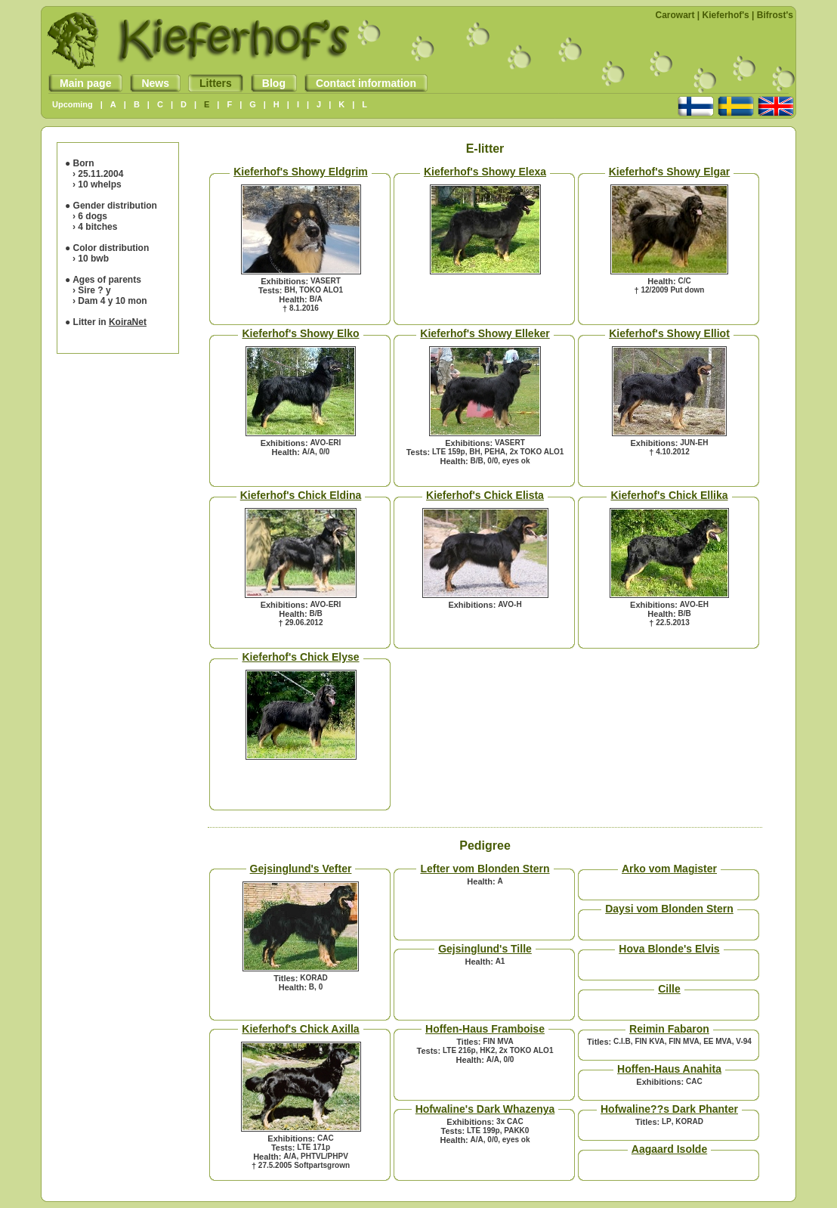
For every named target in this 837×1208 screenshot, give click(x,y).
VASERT (325, 281)
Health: (293, 299)
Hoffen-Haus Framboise (485, 1029)
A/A (308, 452)
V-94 (744, 1041)
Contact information (360, 83)
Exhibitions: (284, 281)
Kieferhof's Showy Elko (300, 333)
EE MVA (717, 1041)
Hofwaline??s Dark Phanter (669, 1109)
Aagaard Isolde (669, 1149)
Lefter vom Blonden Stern (484, 869)
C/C (684, 281)
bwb (100, 258)
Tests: (270, 290)
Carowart (675, 15)
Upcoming (72, 104)
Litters (210, 83)
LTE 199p (483, 1130)
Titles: (285, 978)
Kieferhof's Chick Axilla (300, 1029)
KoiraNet (128, 322)
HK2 (487, 1050)
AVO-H (509, 604)
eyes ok (516, 461)
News (149, 83)
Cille (669, 989)
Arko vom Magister (669, 869)
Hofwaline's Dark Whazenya (485, 1109)
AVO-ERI (325, 442)
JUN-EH (694, 442)
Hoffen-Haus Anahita (669, 1069)
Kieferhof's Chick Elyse (300, 657)
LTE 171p (313, 1147)
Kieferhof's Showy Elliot (669, 333)
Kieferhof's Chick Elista (485, 495)
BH (289, 290)
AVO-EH (694, 604)
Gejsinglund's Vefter (301, 869)
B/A (315, 299)
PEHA (494, 452)
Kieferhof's (726, 15)
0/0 (324, 452)
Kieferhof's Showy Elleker (484, 333)
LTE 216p (459, 1050)
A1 (500, 961)
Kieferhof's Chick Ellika (668, 495)
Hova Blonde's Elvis (669, 949)
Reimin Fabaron (669, 1029)
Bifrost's (775, 15)
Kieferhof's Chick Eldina (300, 495)
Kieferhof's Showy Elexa (485, 172)
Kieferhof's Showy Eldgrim (300, 172)
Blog (268, 83)
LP (667, 1121)
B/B (477, 461)
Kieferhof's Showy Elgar (669, 172)
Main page (79, 83)
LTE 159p (448, 452)
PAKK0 (516, 1130)
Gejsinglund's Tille (485, 949)
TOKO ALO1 (321, 290)
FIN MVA (498, 1041)
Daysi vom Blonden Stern (669, 909)
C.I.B (622, 1041)
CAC (325, 1138)
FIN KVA (649, 1041)
